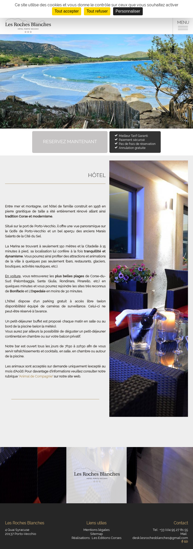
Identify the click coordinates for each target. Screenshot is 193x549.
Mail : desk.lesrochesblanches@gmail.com (160, 536)
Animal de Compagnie (36, 376)
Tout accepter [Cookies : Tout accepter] (67, 11)
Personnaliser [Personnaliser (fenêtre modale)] (128, 11)
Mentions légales (96, 530)
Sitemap (96, 534)
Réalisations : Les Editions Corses (96, 538)
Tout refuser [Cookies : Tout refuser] (97, 11)
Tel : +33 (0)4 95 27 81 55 (170, 530)
